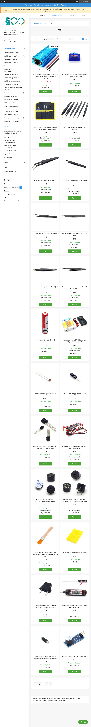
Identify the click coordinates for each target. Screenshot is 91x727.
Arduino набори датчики (11, 78)
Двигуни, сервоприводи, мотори (12, 107)
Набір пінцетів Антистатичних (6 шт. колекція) (75, 128)
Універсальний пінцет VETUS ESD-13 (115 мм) (45, 287)
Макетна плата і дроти (11, 96)
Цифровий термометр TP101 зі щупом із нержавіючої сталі (74, 606)
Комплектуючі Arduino (11, 99)
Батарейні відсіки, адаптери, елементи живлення (13, 132)
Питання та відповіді (10, 171)
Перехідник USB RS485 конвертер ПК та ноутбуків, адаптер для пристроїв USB (45, 657)
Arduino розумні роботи (11, 56)
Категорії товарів (57, 15)
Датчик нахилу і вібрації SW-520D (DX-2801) (74, 394)
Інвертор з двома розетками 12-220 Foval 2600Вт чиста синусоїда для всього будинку (45, 76)
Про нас (6, 162)
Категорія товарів (9, 48)
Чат (83, 722)
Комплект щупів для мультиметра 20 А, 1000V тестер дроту (74, 447)
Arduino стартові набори (11, 52)
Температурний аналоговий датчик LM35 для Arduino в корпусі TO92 (45, 447)
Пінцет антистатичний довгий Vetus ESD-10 (74, 181)
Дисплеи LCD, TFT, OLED (11, 111)
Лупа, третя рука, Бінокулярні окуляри (13, 88)
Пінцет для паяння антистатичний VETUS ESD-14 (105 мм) (74, 287)
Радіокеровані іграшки (11, 62)
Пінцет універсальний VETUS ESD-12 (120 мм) (74, 234)
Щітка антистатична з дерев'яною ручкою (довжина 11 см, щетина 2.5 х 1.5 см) (45, 554)
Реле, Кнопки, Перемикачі (12, 114)
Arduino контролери (10, 59)
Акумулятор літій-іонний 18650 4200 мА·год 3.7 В (45, 341)
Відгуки (6, 167)
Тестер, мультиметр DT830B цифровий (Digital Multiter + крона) (74, 341)
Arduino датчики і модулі (12, 74)
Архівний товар (9, 154)
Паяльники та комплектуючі (13, 93)
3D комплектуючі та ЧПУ (11, 84)
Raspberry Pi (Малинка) (11, 121)
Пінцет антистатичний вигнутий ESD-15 (45, 180)
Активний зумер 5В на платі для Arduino (74, 656)
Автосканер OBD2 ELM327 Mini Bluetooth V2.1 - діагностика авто (74, 75)
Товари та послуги (41, 23)
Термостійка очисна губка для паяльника (74, 552)
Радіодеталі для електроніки (13, 118)
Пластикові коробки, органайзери (10, 146)
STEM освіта (8, 157)
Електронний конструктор (12, 66)
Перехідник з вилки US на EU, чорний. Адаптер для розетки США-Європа (45, 606)
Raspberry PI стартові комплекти (10, 70)
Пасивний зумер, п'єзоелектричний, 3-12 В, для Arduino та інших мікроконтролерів (74, 500)
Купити (45, 91)
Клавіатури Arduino (10, 103)
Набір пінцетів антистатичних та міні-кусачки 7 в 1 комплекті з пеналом (45, 128)
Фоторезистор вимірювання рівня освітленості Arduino (45, 394)
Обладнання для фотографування (9, 141)
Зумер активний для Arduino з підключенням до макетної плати (45, 500)
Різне (6, 126)
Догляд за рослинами (11, 137)
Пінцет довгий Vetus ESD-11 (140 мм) (45, 233)
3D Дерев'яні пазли (10, 150)
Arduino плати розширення (12, 81)
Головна (42, 15)
